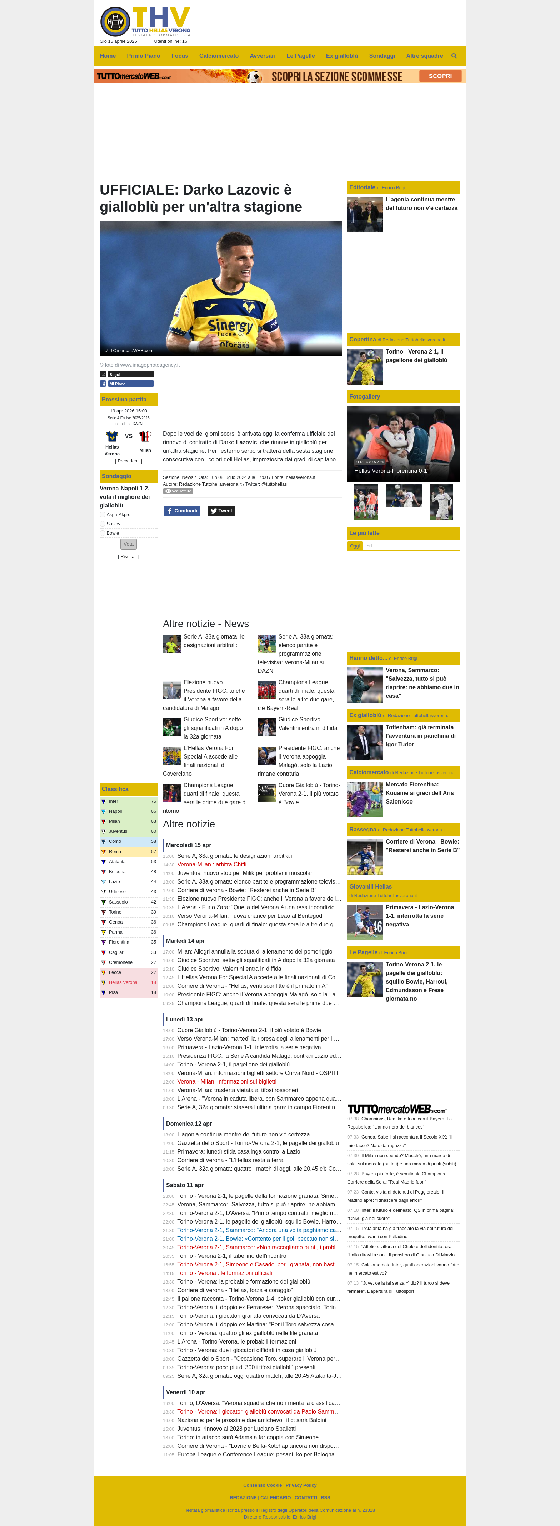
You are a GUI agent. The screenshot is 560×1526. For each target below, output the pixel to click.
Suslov (113, 523)
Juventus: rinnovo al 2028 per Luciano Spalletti (237, 1429)
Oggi (355, 546)
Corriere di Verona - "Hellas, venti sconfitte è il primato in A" (253, 986)
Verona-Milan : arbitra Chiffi (212, 864)
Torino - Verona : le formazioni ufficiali (224, 1273)
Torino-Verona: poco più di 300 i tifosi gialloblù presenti (246, 1367)
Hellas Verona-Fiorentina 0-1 (390, 471)
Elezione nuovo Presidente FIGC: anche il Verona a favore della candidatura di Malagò (287, 899)
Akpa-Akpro (119, 514)
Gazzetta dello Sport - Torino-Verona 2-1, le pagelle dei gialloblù (258, 1143)
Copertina (362, 339)
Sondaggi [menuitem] (382, 56)
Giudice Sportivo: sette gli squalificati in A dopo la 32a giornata (213, 728)
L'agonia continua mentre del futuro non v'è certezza (244, 1134)
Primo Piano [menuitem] (143, 56)
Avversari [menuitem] (262, 56)
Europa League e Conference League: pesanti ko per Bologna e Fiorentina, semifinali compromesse (304, 1454)
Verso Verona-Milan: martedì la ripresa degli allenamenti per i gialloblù (266, 1039)
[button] (128, 544)
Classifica (115, 789)
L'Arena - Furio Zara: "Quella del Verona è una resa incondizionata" (263, 907)
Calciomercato (369, 772)
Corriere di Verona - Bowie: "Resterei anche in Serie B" (247, 890)
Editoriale (363, 187)
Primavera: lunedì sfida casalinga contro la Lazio (239, 1152)
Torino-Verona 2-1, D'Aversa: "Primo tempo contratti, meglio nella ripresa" (270, 1213)
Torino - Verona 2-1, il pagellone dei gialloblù (233, 1064)
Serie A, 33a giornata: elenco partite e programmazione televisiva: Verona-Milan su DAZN (296, 654)
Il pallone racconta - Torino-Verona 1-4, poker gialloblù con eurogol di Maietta (275, 1299)
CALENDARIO (275, 1497)
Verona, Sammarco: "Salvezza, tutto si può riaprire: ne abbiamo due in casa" (274, 1204)
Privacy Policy (301, 1485)
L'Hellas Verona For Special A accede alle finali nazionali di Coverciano (267, 977)
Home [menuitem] (108, 56)
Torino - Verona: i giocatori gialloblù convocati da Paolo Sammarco (261, 1412)
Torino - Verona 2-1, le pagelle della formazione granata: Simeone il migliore (273, 1196)
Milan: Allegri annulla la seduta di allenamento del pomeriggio (255, 952)
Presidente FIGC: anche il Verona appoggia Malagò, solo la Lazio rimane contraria (282, 994)
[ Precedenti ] (128, 461)
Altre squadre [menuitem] (424, 56)
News (187, 477)
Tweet (221, 511)
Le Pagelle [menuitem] (301, 56)
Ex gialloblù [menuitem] (342, 56)
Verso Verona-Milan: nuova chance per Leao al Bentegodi (251, 916)
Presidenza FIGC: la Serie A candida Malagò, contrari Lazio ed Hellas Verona (275, 1056)
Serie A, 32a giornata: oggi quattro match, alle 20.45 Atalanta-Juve (262, 1376)
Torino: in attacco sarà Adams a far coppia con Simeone (248, 1437)
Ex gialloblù (366, 715)
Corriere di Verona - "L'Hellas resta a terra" (232, 1160)
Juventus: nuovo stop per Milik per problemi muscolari (246, 873)
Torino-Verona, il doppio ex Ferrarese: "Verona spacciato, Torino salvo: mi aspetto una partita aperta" (304, 1307)
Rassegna (362, 829)
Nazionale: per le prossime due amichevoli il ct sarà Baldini (252, 1420)
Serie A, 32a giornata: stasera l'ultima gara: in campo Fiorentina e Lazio (268, 1107)
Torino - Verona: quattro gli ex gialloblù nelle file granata (247, 1333)
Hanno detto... (368, 658)
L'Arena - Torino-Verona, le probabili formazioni (237, 1342)
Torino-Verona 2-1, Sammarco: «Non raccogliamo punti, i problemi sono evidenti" (279, 1247)
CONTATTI (306, 1497)
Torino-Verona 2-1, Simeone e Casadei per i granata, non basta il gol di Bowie (275, 1264)
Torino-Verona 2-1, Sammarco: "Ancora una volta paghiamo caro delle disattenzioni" (283, 1230)
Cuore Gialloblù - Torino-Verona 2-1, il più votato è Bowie (309, 793)
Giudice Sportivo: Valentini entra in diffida (229, 969)
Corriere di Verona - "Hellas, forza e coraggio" (235, 1290)
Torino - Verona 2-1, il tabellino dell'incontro (231, 1256)
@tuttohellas (274, 484)
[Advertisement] (252, 567)
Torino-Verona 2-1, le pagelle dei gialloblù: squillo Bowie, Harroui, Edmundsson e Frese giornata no (302, 1222)
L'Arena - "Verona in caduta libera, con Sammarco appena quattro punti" (269, 1099)
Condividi (182, 511)
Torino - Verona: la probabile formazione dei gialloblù (243, 1282)
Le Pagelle (363, 952)
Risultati (128, 556)
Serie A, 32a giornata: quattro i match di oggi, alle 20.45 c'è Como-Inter (267, 1169)
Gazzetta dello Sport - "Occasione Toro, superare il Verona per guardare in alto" (278, 1359)
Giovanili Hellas (370, 887)
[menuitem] (454, 56)
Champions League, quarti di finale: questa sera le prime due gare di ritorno (273, 1003)
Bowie (113, 533)
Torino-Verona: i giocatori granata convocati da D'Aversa (248, 1316)
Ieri (368, 546)
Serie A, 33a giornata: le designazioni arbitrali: (236, 856)
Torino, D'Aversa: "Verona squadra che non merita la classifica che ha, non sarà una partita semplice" (305, 1403)
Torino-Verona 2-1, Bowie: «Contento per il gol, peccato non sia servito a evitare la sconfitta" (293, 1239)
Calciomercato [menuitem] (219, 56)
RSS (325, 1497)
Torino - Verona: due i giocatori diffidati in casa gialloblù (246, 1350)
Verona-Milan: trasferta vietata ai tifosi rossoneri (238, 1090)
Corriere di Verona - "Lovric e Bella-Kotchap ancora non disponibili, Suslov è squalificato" (290, 1446)
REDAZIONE (243, 1497)
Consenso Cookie (262, 1485)
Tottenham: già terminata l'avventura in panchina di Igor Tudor (421, 735)
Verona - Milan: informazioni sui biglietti (227, 1082)
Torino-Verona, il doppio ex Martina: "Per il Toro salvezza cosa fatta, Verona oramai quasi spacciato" (303, 1324)
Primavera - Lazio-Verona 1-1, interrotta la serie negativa (249, 1047)
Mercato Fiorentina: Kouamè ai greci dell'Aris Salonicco (420, 793)
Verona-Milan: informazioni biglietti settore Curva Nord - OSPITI (258, 1073)
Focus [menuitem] (179, 56)
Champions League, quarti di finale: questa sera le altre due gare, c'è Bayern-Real (281, 924)
